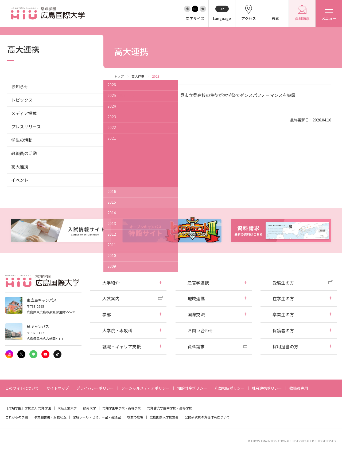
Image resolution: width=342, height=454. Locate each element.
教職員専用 (298, 388)
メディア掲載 (24, 113)
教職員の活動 (24, 153)
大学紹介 (110, 282)
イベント (19, 180)
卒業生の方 (283, 314)
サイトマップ (57, 388)
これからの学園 (16, 417)
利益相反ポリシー (229, 388)
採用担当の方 (285, 346)
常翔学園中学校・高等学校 (121, 408)
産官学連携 (198, 282)
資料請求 (196, 346)
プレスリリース (26, 126)
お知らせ (19, 86)
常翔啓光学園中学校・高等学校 (169, 408)
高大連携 (137, 76)
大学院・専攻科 (117, 330)
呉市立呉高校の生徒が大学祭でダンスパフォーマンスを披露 (238, 95)
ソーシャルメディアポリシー (145, 388)
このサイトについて (22, 388)
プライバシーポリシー (95, 388)
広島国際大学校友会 (164, 417)
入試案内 (110, 298)
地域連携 (196, 298)
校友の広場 (135, 417)
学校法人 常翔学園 (38, 408)
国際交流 (196, 314)
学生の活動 (22, 140)
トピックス (22, 100)
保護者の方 (283, 330)
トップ (119, 76)
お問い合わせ (200, 330)
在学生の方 (283, 298)
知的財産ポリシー (192, 388)
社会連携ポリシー (267, 388)
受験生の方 (283, 282)
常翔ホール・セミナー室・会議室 (97, 417)
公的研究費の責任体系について (207, 417)
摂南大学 (89, 408)
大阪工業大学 (67, 408)
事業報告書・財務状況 (50, 417)
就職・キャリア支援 (121, 346)
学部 (106, 314)
